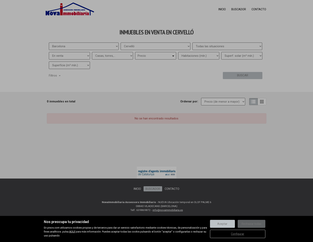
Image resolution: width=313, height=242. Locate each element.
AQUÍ (72, 231)
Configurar (237, 233)
